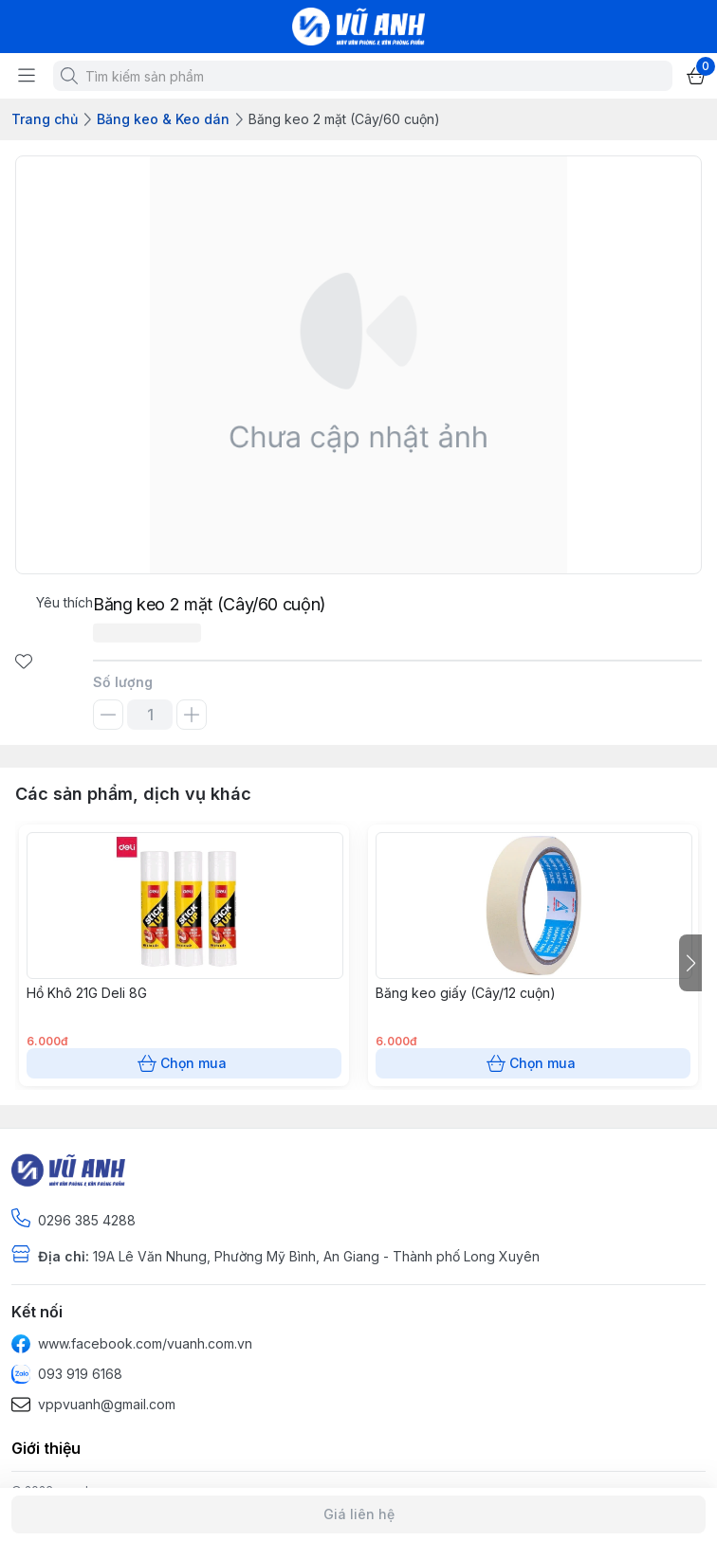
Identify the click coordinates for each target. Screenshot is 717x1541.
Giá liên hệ (358, 1514)
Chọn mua (184, 1063)
